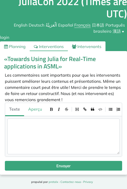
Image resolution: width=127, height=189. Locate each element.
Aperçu (35, 109)
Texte (14, 109)
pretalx (53, 182)
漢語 (117, 31)
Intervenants (86, 46)
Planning (15, 46)
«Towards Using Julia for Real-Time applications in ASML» (50, 62)
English (20, 25)
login (4, 37)
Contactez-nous (70, 182)
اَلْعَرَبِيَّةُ (51, 25)
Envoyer (63, 166)
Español (65, 25)
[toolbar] (84, 109)
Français (82, 25)
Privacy (88, 182)
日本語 (98, 25)
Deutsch (36, 25)
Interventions (49, 46)
